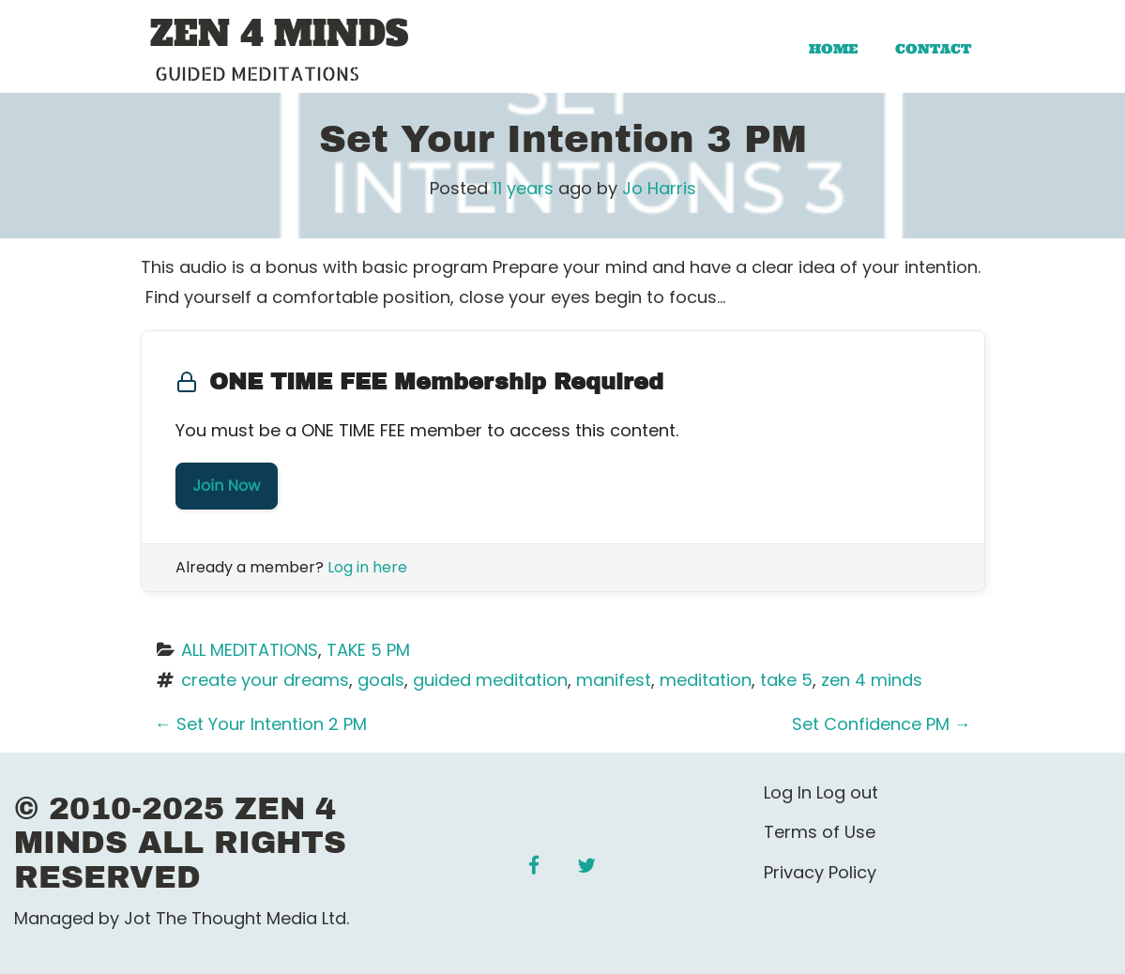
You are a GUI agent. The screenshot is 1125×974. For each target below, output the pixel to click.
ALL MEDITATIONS (249, 650)
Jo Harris (659, 188)
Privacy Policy (820, 872)
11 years (523, 188)
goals (380, 680)
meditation (706, 680)
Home (833, 48)
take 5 (786, 680)
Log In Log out (821, 792)
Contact (933, 48)
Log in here (367, 567)
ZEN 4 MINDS (279, 34)
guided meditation (490, 680)
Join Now (227, 485)
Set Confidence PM (881, 724)
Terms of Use (819, 832)
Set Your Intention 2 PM (261, 724)
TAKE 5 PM (368, 650)
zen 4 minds (871, 680)
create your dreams (265, 680)
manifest (613, 680)
